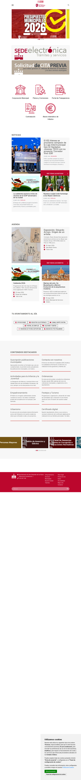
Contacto (60, 485)
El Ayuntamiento (49, 475)
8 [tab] (45, 450)
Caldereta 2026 (19, 283)
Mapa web (60, 483)
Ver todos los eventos (55, 263)
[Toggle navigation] (13, 5)
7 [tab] (44, 450)
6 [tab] (42, 450)
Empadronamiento (18, 393)
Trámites (47, 483)
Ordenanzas (47, 376)
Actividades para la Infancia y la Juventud (24, 377)
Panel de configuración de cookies (56, 774)
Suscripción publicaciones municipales (22, 361)
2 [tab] (39, 39)
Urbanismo (15, 409)
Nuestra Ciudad (49, 481)
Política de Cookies (68, 767)
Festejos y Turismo (50, 393)
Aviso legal (61, 475)
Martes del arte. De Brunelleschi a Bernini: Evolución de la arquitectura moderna (54, 286)
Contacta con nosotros (52, 360)
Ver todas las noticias (55, 173)
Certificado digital (50, 409)
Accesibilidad (61, 481)
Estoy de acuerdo (51, 771)
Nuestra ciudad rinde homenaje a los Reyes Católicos (55, 195)
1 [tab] (37, 39)
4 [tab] (41, 39)
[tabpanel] (40, 23)
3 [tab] (40, 39)
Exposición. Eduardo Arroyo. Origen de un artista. (54, 232)
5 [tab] (43, 39)
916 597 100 (22, 478)
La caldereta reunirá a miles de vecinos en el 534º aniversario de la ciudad (25, 195)
